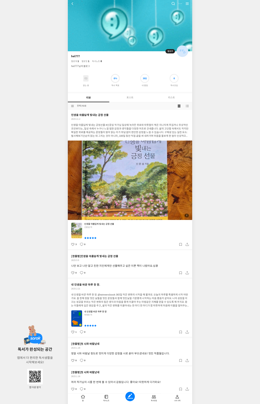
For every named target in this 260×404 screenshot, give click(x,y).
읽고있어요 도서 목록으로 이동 (85, 78)
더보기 (180, 3)
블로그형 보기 (179, 106)
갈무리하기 (180, 244)
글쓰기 (130, 396)
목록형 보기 (187, 106)
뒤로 (72, 3)
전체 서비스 (187, 3)
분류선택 (72, 106)
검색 (173, 3)
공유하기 (187, 244)
